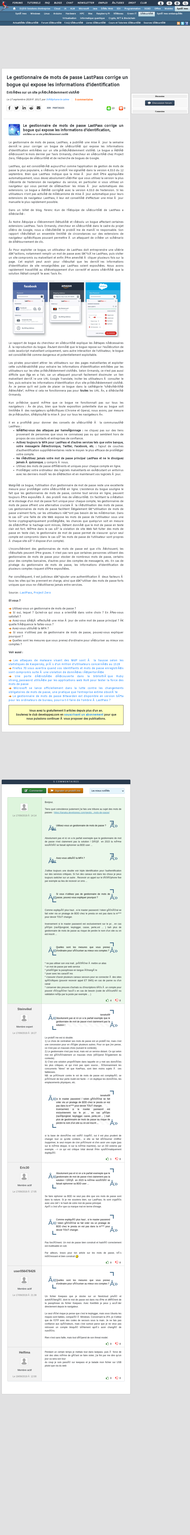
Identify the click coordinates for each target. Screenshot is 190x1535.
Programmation (132, 8)
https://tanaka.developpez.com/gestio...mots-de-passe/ (82, 812)
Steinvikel (24, 1009)
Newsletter (85, 3)
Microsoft (84, 8)
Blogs (58, 3)
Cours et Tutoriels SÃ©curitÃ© (124, 23)
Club (143, 3)
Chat (69, 3)
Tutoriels (34, 3)
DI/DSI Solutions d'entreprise (34, 8)
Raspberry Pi (103, 13)
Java (95, 8)
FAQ (47, 3)
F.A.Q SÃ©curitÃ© (73, 23)
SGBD (147, 8)
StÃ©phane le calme (57, 99)
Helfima (24, 1352)
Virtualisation (69, 18)
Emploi (103, 3)
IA (65, 8)
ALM (72, 8)
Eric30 (24, 1167)
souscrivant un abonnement (83, 715)
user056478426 (25, 1271)
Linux (47, 13)
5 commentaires (84, 99)
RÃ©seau (118, 13)
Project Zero (42, 593)
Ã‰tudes (118, 3)
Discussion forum (160, 103)
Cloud (57, 8)
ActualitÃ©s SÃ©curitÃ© (25, 23)
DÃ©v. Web (107, 8)
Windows (35, 13)
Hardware (71, 13)
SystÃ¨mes (182, 8)
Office (157, 8)
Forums (17, 3)
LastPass (26, 593)
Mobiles (169, 8)
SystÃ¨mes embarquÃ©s (169, 13)
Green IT (131, 13)
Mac (90, 13)
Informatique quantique (92, 18)
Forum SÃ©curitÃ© (51, 23)
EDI (119, 8)
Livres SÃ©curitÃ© (96, 23)
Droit (132, 3)
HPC (82, 13)
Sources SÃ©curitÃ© (154, 23)
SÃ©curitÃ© (146, 13)
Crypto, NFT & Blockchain (122, 18)
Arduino (57, 13)
